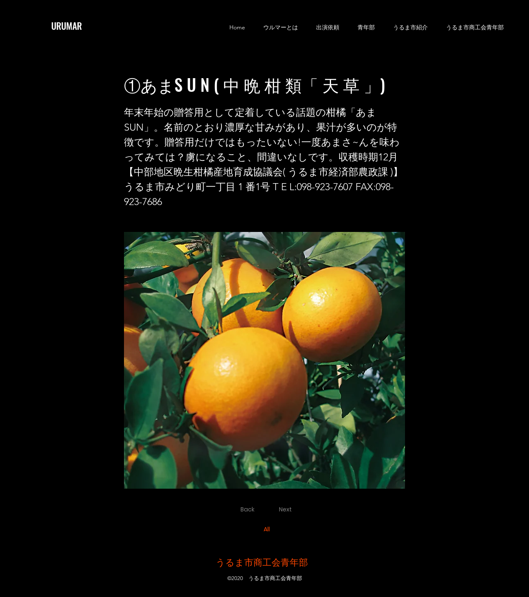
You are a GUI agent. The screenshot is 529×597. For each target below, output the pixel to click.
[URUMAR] (72, 25)
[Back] (249, 510)
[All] (268, 529)
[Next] (287, 510)
